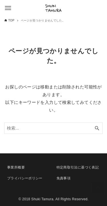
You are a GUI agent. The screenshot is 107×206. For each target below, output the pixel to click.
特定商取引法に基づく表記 (77, 167)
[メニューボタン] (8, 8)
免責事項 (63, 178)
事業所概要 (16, 167)
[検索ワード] (53, 128)
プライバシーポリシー (25, 178)
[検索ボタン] (97, 128)
